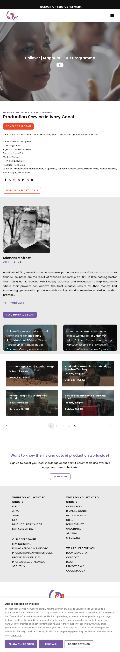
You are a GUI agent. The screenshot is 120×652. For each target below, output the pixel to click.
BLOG (69, 562)
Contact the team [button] (18, 126)
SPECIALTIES (73, 537)
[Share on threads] (14, 180)
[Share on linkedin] (23, 180)
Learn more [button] (60, 476)
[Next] (109, 427)
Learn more (16, 635)
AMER (15, 515)
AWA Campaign (42, 134)
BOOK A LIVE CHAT (77, 552)
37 (75, 425)
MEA (14, 520)
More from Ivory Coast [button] (22, 190)
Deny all (51, 644)
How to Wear (59, 134)
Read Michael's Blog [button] (20, 314)
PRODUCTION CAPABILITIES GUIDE (32, 552)
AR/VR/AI (71, 533)
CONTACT (72, 557)
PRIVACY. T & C (75, 566)
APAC (15, 511)
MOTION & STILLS (76, 515)
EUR (14, 506)
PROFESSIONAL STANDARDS (28, 562)
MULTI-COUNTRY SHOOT (27, 524)
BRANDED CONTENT (78, 511)
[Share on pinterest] (19, 180)
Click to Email (12, 262)
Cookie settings (79, 644)
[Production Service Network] (12, 15)
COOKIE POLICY (75, 570)
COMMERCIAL (74, 506)
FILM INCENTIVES (21, 544)
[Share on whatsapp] (28, 180)
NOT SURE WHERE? (23, 528)
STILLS (69, 520)
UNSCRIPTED (73, 528)
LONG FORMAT (75, 524)
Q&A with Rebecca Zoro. (85, 134)
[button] (112, 15)
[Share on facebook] (5, 180)
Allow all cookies (21, 644)
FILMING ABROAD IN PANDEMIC (30, 548)
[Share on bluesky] (32, 180)
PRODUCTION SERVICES (26, 557)
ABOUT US (18, 566)
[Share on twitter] (10, 180)
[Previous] (10, 427)
